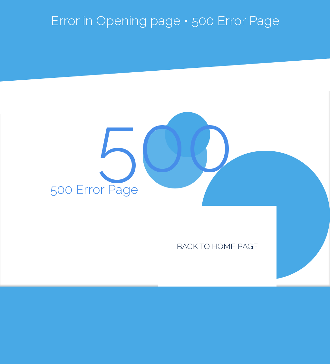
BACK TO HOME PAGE (217, 246)
